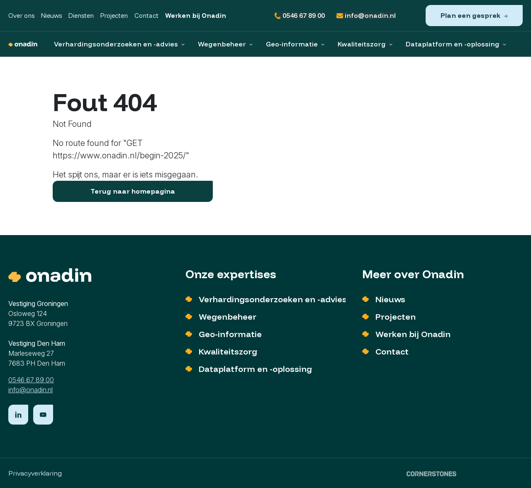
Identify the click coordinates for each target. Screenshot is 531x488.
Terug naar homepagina (132, 191)
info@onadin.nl (366, 15)
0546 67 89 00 (299, 15)
